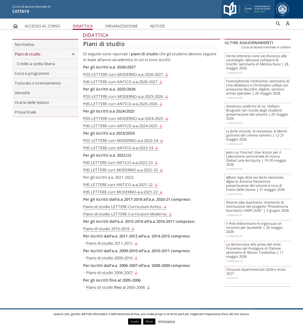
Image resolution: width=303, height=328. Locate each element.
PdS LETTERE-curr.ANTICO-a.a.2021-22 (118, 184)
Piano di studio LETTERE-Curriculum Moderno (125, 214)
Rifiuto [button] (149, 321)
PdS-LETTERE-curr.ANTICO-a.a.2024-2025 (120, 125)
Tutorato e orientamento (38, 83)
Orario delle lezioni (32, 102)
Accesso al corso (42, 26)
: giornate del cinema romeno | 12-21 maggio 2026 (257, 135)
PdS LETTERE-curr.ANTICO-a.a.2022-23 (118, 162)
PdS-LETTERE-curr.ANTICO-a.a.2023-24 (118, 147)
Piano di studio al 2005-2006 (115, 287)
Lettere (114, 9)
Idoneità (22, 92)
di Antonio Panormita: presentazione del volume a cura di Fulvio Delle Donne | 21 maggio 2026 (255, 183)
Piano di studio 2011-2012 (109, 243)
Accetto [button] (134, 321)
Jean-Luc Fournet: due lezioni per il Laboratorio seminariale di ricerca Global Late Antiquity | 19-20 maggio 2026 (256, 158)
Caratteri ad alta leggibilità (287, 23)
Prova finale (25, 112)
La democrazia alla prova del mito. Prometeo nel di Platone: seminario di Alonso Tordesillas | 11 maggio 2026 (254, 250)
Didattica (83, 26)
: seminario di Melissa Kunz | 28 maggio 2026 (257, 62)
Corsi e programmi (32, 73)
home (15, 24)
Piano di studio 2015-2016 (106, 228)
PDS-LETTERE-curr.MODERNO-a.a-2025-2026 (123, 96)
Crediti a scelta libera (36, 63)
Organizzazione (121, 26)
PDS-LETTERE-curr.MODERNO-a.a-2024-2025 (123, 118)
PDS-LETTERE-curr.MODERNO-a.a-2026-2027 (123, 74)
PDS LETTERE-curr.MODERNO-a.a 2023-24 (120, 140)
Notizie (157, 26)
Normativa (24, 44)
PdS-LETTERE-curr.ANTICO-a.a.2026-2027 (120, 81)
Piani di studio (45, 54)
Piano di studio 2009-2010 (109, 258)
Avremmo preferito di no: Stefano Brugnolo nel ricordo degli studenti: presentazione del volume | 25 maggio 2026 (257, 112)
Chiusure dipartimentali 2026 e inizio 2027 (256, 271)
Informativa (166, 321)
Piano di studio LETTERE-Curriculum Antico (122, 206)
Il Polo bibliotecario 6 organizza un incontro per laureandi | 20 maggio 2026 (254, 227)
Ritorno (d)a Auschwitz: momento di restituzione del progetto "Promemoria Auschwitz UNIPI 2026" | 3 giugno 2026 (257, 206)
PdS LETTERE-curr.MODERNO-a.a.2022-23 (120, 170)
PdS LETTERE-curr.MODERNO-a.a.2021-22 (120, 192)
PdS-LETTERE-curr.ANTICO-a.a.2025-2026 (120, 103)
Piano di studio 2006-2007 (109, 272)
